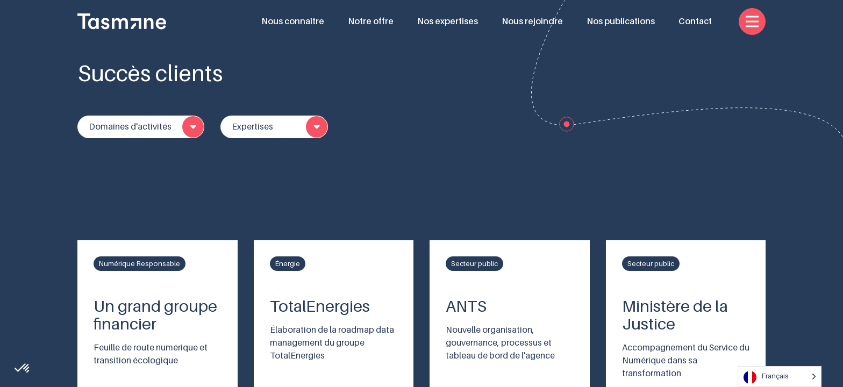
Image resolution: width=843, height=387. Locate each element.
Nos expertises (447, 21)
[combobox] (140, 127)
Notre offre (371, 21)
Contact (695, 21)
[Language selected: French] (779, 376)
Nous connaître (292, 21)
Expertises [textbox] (252, 127)
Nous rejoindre (532, 21)
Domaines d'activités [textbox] (130, 127)
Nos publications (621, 21)
